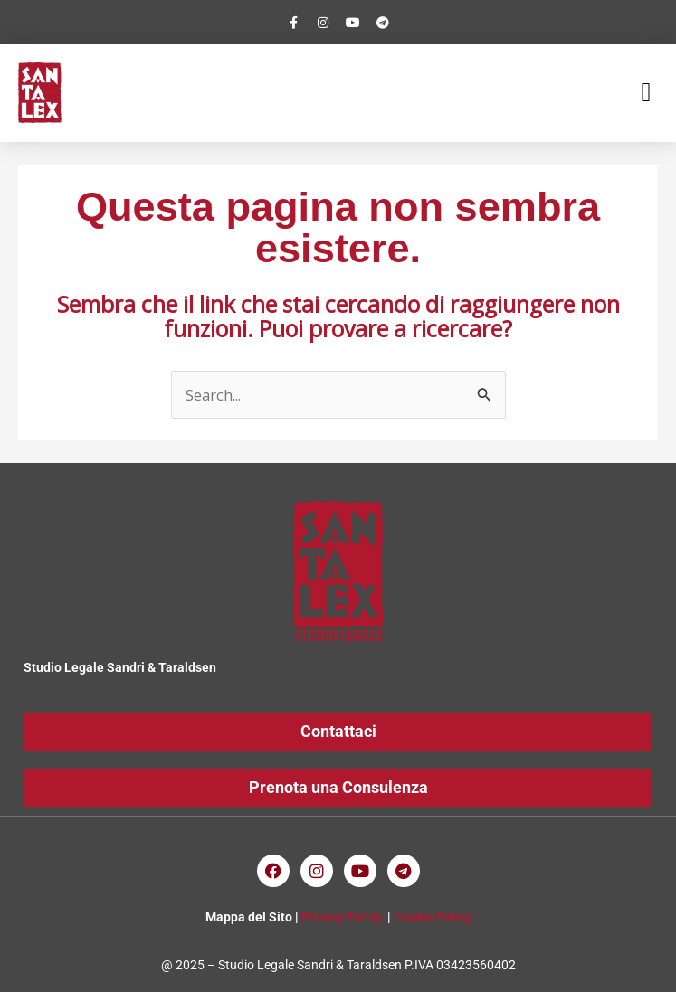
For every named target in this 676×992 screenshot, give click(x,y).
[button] (646, 92)
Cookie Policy (432, 917)
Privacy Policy (341, 917)
